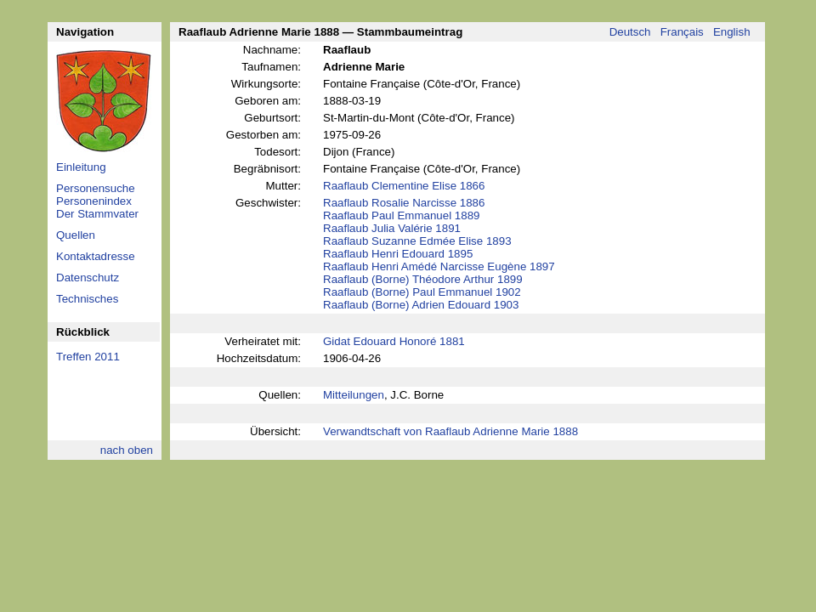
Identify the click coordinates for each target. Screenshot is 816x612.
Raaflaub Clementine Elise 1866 (403, 185)
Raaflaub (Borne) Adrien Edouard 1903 (420, 304)
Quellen (75, 235)
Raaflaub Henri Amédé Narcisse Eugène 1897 (439, 266)
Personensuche (95, 188)
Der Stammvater (97, 213)
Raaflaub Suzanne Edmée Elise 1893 (417, 241)
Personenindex (94, 201)
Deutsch (630, 32)
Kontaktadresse (95, 256)
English (732, 32)
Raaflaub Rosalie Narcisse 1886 (403, 202)
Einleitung (81, 167)
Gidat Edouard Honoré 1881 (394, 341)
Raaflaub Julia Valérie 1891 (392, 228)
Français (682, 32)
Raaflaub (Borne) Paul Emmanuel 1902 (422, 292)
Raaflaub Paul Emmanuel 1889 (401, 215)
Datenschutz (87, 277)
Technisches (87, 298)
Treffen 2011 (88, 356)
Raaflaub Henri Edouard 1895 (398, 253)
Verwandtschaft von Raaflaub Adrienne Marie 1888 (450, 431)
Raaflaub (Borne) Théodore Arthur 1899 (423, 279)
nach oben (126, 450)
